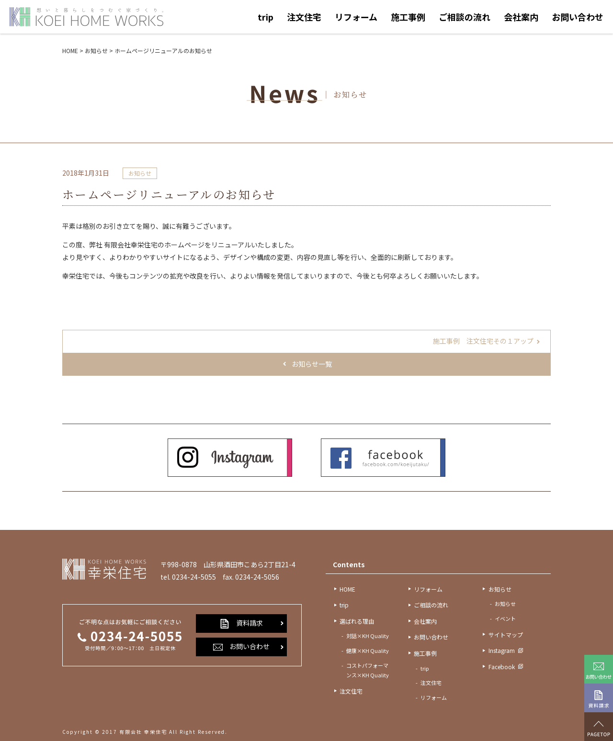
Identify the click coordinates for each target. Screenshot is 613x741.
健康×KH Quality (367, 650)
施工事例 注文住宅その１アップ (483, 341)
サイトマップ (505, 634)
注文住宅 (304, 17)
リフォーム (356, 17)
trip (265, 17)
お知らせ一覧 (312, 364)
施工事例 (408, 17)
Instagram (501, 650)
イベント (505, 618)
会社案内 (521, 17)
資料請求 (241, 623)
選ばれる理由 (357, 621)
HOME (347, 589)
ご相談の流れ (464, 17)
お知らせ (139, 173)
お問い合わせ (577, 17)
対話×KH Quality (367, 636)
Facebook (501, 666)
